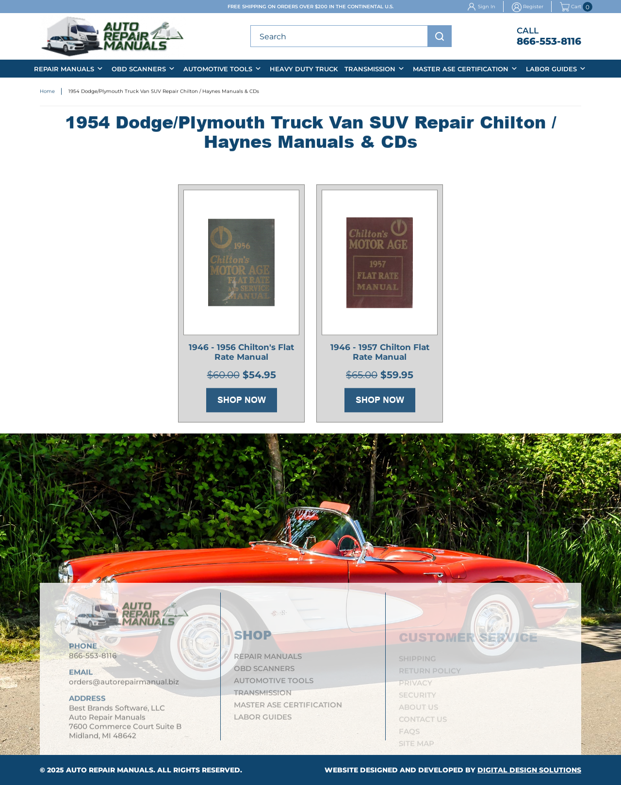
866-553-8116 (549, 41)
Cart (570, 7)
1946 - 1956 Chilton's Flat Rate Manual (241, 353)
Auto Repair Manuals (109, 770)
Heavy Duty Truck (304, 69)
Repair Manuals (64, 69)
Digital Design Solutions (529, 770)
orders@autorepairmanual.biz (124, 685)
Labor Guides (551, 69)
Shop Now (241, 401)
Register (533, 6)
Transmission (369, 69)
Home (47, 92)
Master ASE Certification (460, 69)
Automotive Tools (217, 69)
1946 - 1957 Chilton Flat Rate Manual (379, 353)
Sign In (486, 6)
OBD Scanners (139, 69)
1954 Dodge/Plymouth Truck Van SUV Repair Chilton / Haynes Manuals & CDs (163, 92)
